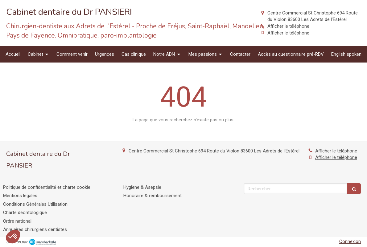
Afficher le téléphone (288, 26)
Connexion (350, 241)
